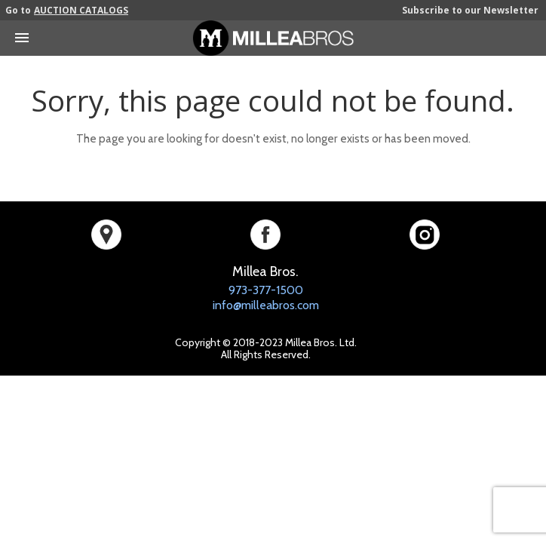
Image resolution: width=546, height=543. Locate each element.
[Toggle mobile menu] (22, 32)
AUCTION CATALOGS (81, 10)
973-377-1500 (266, 290)
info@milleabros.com (266, 305)
